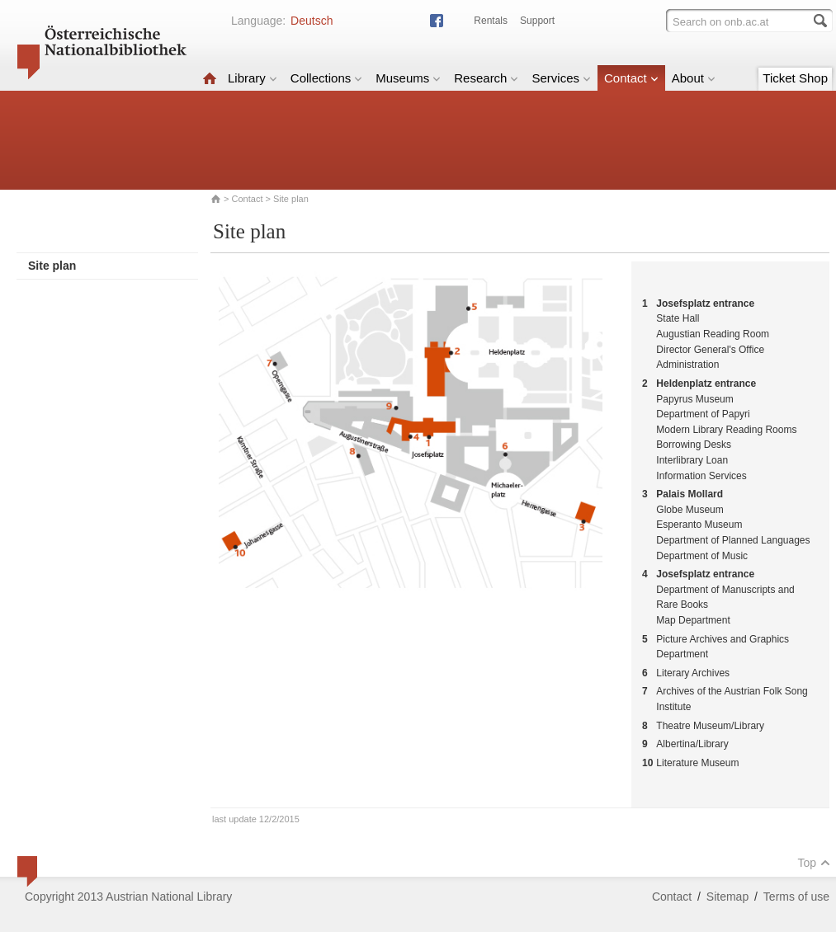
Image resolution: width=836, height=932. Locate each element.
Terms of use (796, 896)
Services (561, 78)
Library (252, 78)
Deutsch (311, 20)
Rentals (491, 20)
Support (537, 20)
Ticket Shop (795, 78)
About (694, 78)
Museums (408, 78)
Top (813, 862)
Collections (326, 78)
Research (486, 78)
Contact (631, 78)
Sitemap (727, 896)
